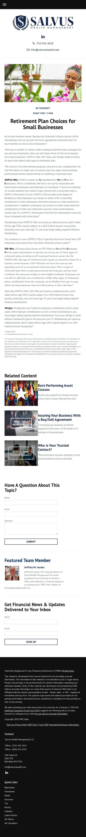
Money (8, 807)
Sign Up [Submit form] (31, 642)
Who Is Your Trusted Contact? (53, 447)
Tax (6, 803)
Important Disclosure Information (64, 724)
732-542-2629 (43, 43)
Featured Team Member (28, 560)
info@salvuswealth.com (43, 49)
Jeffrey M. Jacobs (34, 567)
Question (9, 520)
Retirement (9, 787)
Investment (10, 791)
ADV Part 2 (33, 724)
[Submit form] (31, 542)
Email (7, 509)
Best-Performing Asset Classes (55, 387)
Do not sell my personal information (51, 713)
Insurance (9, 799)
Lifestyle (8, 811)
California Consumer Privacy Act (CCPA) (22, 710)
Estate (7, 795)
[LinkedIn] (7, 773)
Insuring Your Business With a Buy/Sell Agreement (59, 417)
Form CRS (43, 724)
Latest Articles (11, 815)
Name (7, 497)
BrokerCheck (68, 670)
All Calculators (11, 823)
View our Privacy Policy (17, 724)
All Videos (9, 819)
